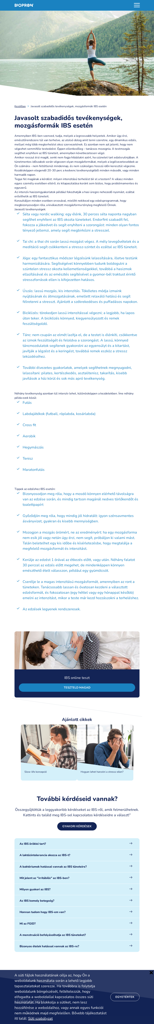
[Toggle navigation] (137, 5)
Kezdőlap (20, 106)
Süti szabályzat (40, 1018)
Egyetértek (124, 997)
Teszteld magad (77, 688)
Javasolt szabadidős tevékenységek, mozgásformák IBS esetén (69, 106)
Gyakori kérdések (77, 826)
